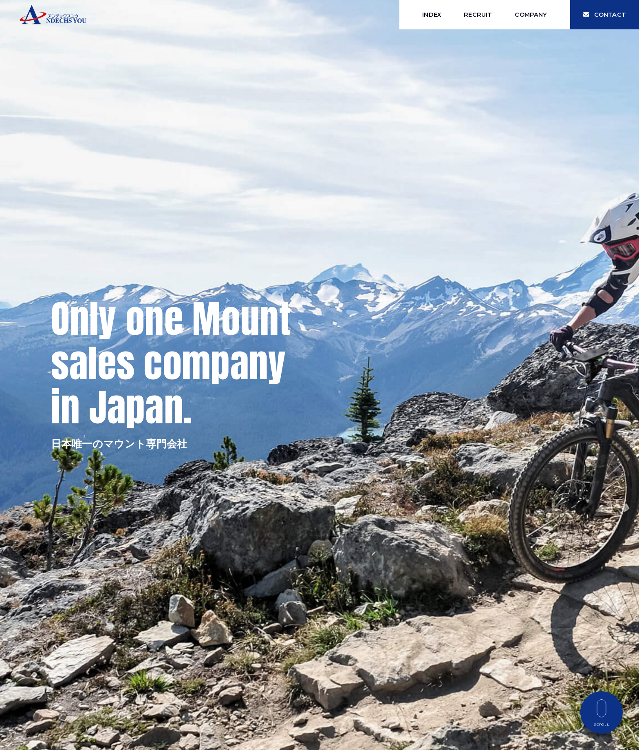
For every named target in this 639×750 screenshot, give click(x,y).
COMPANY (531, 14)
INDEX (431, 14)
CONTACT (604, 14)
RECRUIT (478, 14)
